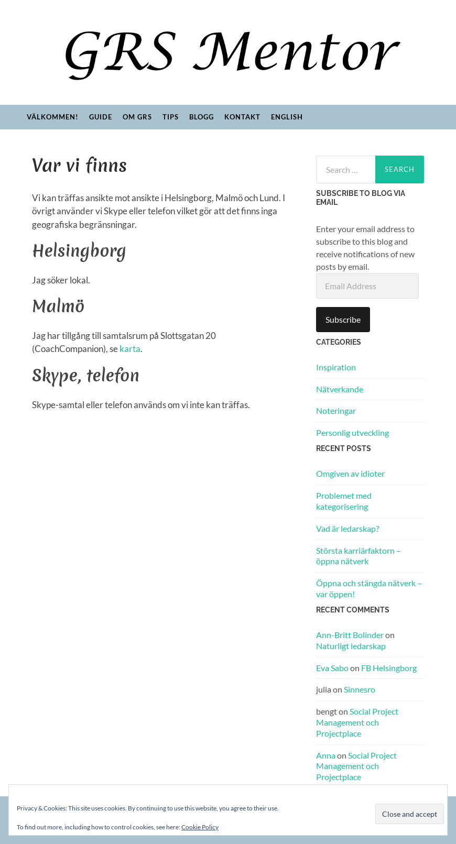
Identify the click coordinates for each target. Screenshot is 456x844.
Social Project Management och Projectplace (357, 722)
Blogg (201, 117)
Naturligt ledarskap (351, 646)
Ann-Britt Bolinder (350, 635)
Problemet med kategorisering (344, 500)
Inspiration (336, 367)
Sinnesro (359, 689)
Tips (170, 117)
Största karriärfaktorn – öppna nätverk (358, 555)
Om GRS (137, 117)
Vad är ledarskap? (347, 528)
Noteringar (336, 410)
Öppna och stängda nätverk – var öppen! (369, 588)
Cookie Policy (200, 827)
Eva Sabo (332, 668)
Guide (100, 117)
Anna (325, 755)
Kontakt (242, 117)
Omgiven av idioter (350, 473)
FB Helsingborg (389, 668)
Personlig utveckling (352, 432)
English (287, 117)
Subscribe (343, 319)
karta (130, 348)
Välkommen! (53, 117)
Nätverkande (339, 389)
